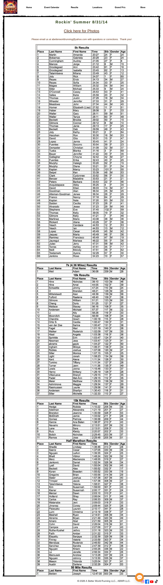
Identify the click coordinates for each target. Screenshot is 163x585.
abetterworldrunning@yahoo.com (69, 39)
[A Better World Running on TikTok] (156, 582)
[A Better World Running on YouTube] (152, 582)
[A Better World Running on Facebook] (147, 582)
